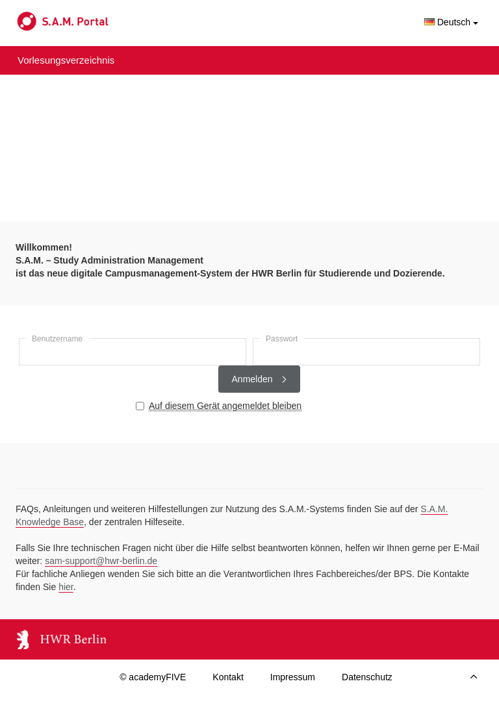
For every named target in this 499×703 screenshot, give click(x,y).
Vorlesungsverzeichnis (66, 60)
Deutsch (451, 22)
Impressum (292, 677)
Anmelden (259, 379)
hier (65, 587)
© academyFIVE (153, 677)
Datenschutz (367, 677)
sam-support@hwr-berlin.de (101, 561)
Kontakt (227, 677)
